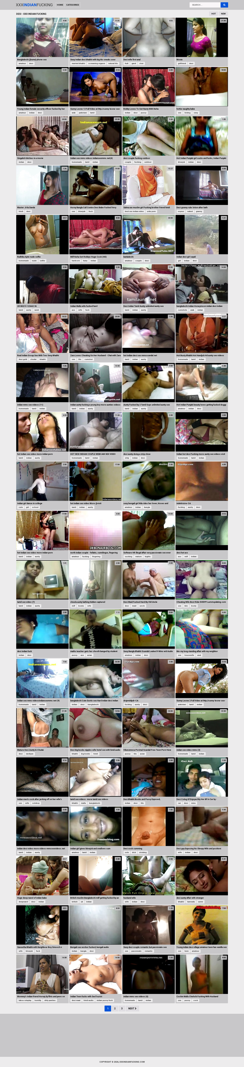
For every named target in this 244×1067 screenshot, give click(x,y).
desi (31, 63)
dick (134, 852)
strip (127, 458)
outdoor (147, 162)
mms (193, 803)
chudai (33, 359)
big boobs (85, 754)
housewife (189, 655)
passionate (136, 951)
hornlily (38, 1000)
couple (128, 162)
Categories (72, 5)
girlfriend (182, 63)
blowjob (181, 162)
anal (199, 655)
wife (80, 310)
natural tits (113, 63)
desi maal (76, 1000)
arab (74, 113)
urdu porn (151, 211)
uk (82, 902)
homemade (77, 162)
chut (141, 63)
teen (187, 951)
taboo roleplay (25, 1000)
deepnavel (23, 902)
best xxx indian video (134, 211)
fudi (126, 63)
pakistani (83, 113)
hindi (21, 211)
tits (79, 359)
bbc (186, 606)
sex (179, 113)
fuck (91, 211)
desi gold (23, 359)
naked (190, 211)
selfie (42, 261)
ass (73, 310)
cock (195, 1000)
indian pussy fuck (105, 1000)
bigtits (148, 557)
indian (32, 113)
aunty (28, 310)
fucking (137, 162)
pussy (143, 113)
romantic (149, 951)
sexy (196, 113)
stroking (142, 852)
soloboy (35, 803)
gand (134, 63)
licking (187, 113)
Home (60, 5)
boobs (81, 606)
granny (199, 211)
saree (200, 902)
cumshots (182, 310)
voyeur (181, 211)
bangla (147, 507)
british (75, 902)
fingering (96, 557)
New (223, 13)
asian (89, 655)
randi (36, 310)
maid (134, 606)
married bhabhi (78, 63)
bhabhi (43, 359)
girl (179, 261)
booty (193, 606)
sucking (128, 557)
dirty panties (50, 1000)
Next (132, 1008)
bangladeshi (93, 704)
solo (127, 852)
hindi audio (88, 1000)
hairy (85, 261)
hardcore (76, 261)
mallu (83, 803)
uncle (142, 606)
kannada (191, 902)
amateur (22, 63)
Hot (213, 13)
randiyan (29, 754)
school (35, 507)
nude (34, 261)
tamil (92, 113)
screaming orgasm (96, 63)
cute (21, 507)
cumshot (89, 359)
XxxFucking (34, 5)
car (179, 803)
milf (186, 557)
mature (138, 557)
